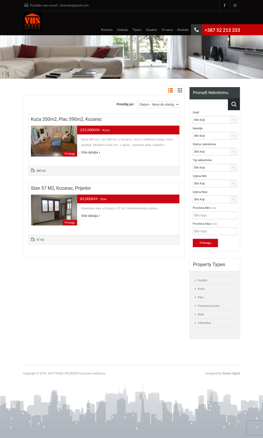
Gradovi (151, 30)
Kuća (201, 288)
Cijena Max (200, 192)
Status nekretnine (204, 144)
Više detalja (90, 152)
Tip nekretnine (202, 160)
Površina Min (204, 208)
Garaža (202, 280)
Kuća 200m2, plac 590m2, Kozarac (66, 119)
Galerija (122, 30)
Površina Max (205, 223)
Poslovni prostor (209, 306)
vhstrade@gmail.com (74, 5)
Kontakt (183, 30)
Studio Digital (231, 373)
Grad (196, 112)
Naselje (198, 128)
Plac (201, 297)
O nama (167, 30)
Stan (201, 314)
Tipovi (137, 30)
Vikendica (204, 323)
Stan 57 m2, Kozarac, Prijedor (61, 188)
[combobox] (215, 120)
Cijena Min (200, 176)
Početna (107, 30)
